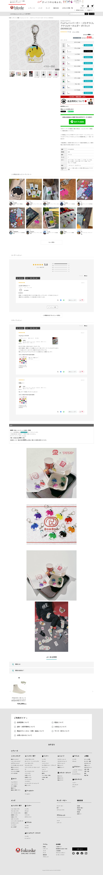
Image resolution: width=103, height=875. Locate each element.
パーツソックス (28, 779)
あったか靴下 (14, 827)
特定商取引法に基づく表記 (61, 848)
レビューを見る (75, 31)
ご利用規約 (58, 850)
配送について (59, 722)
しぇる (48, 231)
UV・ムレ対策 (87, 759)
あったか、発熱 (87, 761)
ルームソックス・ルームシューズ (32, 783)
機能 (87, 756)
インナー (46, 756)
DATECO (32, 231)
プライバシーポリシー (60, 852)
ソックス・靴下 (30, 756)
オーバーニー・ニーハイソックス (32, 761)
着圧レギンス (60, 780)
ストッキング (16, 756)
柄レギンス (60, 776)
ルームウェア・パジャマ (33, 833)
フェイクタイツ (14, 782)
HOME (10, 17)
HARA (65, 231)
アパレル (76, 756)
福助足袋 (56, 8)
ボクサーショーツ (61, 763)
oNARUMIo (15, 231)
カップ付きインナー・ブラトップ (49, 765)
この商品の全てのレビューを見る (51, 315)
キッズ (48, 8)
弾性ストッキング (14, 767)
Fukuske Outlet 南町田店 (17, 203)
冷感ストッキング (14, 769)
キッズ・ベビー (62, 800)
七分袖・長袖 (44, 777)
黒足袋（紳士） (80, 808)
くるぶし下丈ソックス (29, 759)
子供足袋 (79, 810)
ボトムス (44, 761)
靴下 (58, 808)
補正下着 (86, 775)
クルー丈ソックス (28, 765)
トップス (44, 759)
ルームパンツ (27, 838)
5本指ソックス (28, 775)
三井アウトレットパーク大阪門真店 (86, 203)
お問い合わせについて (24, 735)
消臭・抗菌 (86, 769)
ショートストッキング (15, 761)
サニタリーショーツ (62, 759)
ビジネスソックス (14, 823)
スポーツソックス (14, 819)
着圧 (85, 773)
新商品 (44, 846)
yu (81, 202)
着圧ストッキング (14, 759)
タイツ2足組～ (14, 786)
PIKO (31, 202)
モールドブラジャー (76, 774)
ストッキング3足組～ (15, 771)
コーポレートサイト (60, 854)
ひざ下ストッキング (15, 763)
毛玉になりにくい (88, 767)
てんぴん (66, 202)
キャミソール (44, 767)
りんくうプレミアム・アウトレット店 (86, 233)
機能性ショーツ (61, 767)
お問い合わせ (80, 849)
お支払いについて (60, 727)
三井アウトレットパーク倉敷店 (69, 232)
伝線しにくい (87, 765)
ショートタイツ (14, 784)
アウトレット (61, 815)
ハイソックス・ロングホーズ (17, 821)
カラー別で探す (14, 773)
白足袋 (78, 806)
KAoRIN (15, 202)
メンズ (40, 8)
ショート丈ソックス (29, 763)
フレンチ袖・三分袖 (46, 775)
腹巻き (43, 773)
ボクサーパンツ (28, 817)
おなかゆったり (87, 763)
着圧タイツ (13, 788)
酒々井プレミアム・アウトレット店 (52, 203)
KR (81, 231)
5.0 (46, 264)
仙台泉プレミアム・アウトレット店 (35, 203)
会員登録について (23, 722)
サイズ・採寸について (62, 731)
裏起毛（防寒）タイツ (15, 790)
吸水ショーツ (60, 765)
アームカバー (30, 791)
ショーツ (44, 769)
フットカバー (27, 781)
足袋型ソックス (28, 777)
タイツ (14, 779)
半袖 (43, 779)
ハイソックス (27, 773)
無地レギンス (60, 778)
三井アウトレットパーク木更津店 (69, 203)
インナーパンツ (45, 763)
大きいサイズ (78, 779)
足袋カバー (79, 814)
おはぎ (48, 202)
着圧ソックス (27, 785)
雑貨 (18, 17)
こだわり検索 (91, 13)
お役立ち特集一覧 (67, 8)
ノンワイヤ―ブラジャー (77, 770)
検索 (86, 13)
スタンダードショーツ (62, 761)
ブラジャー (77, 766)
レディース (31, 8)
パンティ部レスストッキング (17, 765)
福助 (14, 204)
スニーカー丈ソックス (29, 771)
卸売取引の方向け (80, 10)
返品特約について (65, 106)
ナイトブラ (74, 772)
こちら (24, 435)
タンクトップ (44, 771)
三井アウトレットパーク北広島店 (52, 232)
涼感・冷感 (86, 771)
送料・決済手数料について (26, 727)
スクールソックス (60, 810)
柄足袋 (78, 812)
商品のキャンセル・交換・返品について (30, 731)
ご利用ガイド (90, 10)
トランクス (27, 815)
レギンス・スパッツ (65, 773)
